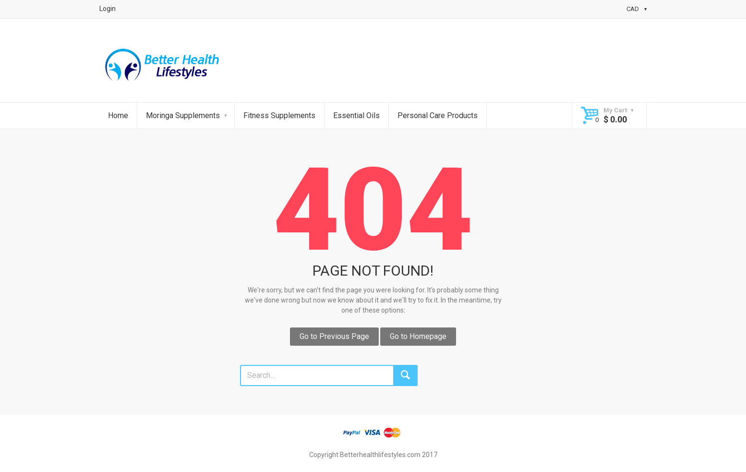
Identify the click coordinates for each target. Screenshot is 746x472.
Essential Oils (356, 115)
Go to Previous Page (334, 336)
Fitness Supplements (279, 115)
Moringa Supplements (183, 115)
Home (118, 115)
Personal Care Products (437, 115)
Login (107, 8)
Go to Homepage (418, 336)
